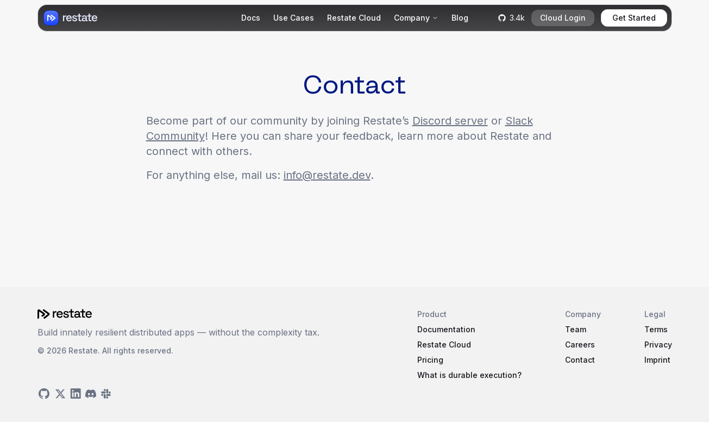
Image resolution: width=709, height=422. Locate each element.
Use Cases (293, 17)
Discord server (450, 120)
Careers (580, 344)
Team (575, 329)
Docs (250, 17)
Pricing (430, 359)
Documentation (446, 329)
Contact (580, 359)
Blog (459, 17)
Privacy (658, 344)
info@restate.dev (327, 175)
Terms (656, 329)
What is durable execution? (469, 375)
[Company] (416, 18)
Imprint (657, 359)
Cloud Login (563, 17)
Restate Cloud (354, 17)
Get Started (634, 17)
